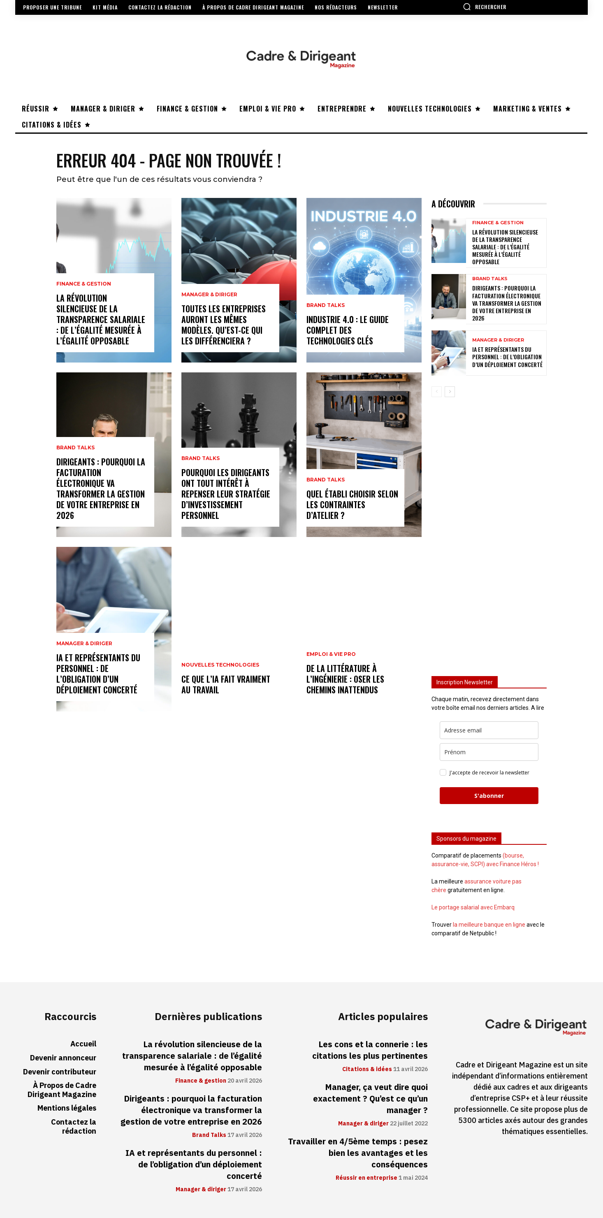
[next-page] (450, 391)
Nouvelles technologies (220, 664)
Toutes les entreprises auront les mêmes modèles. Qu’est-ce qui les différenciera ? (223, 324)
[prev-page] (436, 391)
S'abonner (489, 796)
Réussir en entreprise (366, 1178)
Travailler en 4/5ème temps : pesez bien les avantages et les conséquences (358, 1153)
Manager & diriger (84, 643)
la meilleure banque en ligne (489, 924)
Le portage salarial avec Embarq (473, 907)
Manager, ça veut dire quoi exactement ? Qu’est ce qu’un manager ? (370, 1098)
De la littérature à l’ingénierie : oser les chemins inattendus (345, 679)
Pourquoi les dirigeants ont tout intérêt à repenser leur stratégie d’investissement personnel (225, 493)
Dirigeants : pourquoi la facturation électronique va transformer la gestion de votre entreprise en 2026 (100, 488)
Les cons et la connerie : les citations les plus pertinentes (370, 1050)
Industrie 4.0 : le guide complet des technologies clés (347, 330)
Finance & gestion (83, 283)
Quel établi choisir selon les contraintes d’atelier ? (352, 504)
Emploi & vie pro (331, 654)
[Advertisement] (489, 532)
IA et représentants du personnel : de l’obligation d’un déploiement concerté (98, 673)
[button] (484, 6)
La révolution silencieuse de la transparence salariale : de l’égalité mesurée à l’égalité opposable (100, 319)
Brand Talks (75, 447)
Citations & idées (367, 1069)
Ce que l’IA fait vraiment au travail (225, 684)
